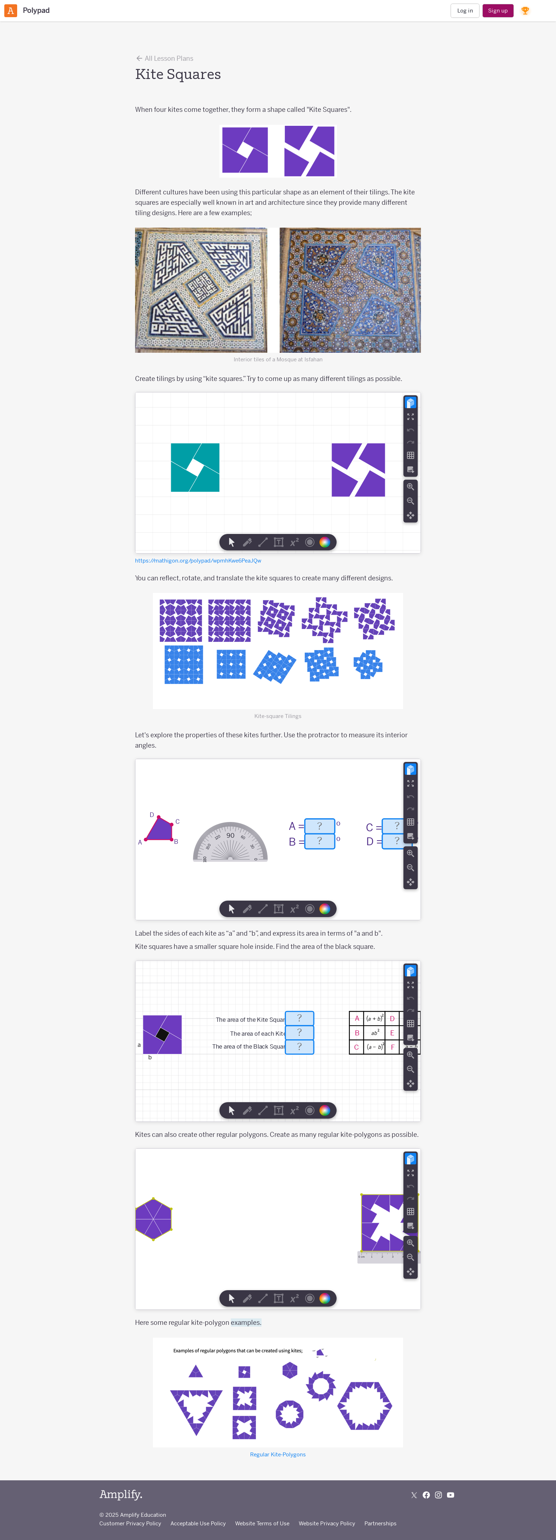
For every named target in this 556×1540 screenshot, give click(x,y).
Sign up (498, 10)
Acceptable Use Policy (198, 1523)
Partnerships (380, 1523)
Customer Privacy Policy (130, 1523)
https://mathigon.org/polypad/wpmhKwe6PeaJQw (198, 560)
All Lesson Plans (164, 58)
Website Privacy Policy (327, 1523)
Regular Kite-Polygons (278, 1454)
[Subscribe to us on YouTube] (451, 1495)
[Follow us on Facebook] (426, 1495)
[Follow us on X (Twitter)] (414, 1495)
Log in (465, 10)
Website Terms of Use (262, 1523)
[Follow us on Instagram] (438, 1495)
